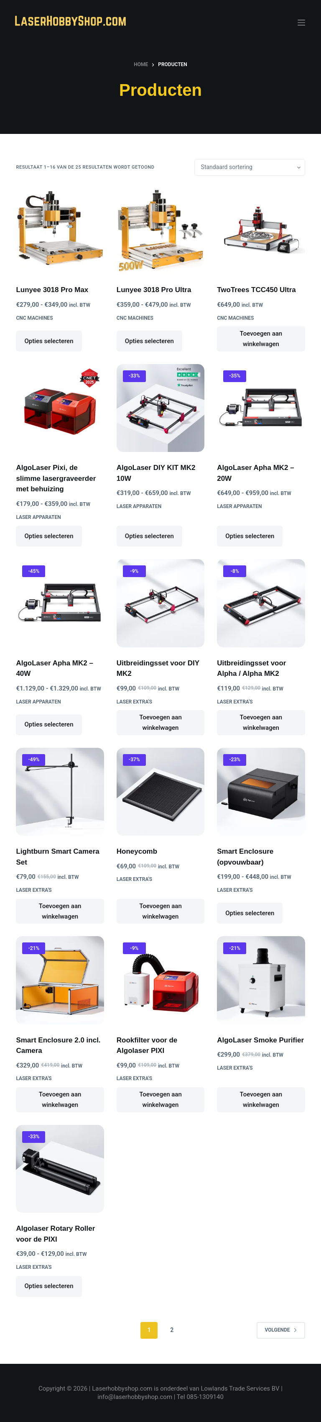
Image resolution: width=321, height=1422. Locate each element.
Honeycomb (137, 851)
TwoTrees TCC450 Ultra (256, 290)
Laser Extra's (134, 702)
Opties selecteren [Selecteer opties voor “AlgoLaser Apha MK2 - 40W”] (48, 724)
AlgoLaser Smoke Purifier (260, 1040)
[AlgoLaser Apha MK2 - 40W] (60, 603)
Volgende (281, 1330)
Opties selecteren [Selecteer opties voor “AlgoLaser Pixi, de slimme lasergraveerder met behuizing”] (48, 536)
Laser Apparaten (38, 517)
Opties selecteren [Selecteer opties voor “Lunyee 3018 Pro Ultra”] (149, 341)
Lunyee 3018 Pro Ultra (154, 290)
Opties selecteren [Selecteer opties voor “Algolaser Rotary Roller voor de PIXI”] (48, 1286)
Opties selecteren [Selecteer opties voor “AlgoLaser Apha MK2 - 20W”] (249, 536)
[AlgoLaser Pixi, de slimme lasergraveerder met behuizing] (60, 408)
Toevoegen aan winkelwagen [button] (261, 339)
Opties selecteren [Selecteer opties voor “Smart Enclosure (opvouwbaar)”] (249, 913)
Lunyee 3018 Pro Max (52, 290)
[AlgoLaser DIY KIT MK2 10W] (160, 408)
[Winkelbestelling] (249, 167)
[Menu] (301, 22)
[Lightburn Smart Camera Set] (60, 792)
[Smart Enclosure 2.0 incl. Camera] (60, 980)
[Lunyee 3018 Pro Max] (60, 230)
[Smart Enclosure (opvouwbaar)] (261, 792)
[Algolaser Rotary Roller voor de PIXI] (60, 1169)
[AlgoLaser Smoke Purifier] (261, 980)
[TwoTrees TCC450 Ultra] (261, 230)
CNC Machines (34, 318)
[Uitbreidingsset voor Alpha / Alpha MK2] (261, 603)
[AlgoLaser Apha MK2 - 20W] (261, 408)
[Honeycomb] (160, 792)
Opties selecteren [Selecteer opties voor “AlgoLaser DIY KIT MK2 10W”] (149, 536)
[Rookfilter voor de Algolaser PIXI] (160, 980)
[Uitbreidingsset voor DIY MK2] (160, 603)
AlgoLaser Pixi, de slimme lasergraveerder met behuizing (56, 478)
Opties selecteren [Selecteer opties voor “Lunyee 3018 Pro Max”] (48, 341)
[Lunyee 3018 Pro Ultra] (160, 230)
